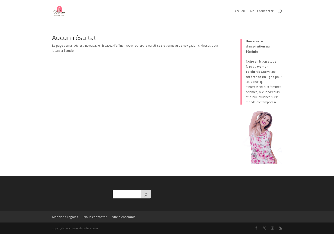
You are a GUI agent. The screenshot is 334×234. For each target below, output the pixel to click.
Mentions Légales (65, 217)
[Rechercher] (146, 194)
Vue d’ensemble (123, 217)
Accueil (240, 11)
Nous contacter (262, 11)
